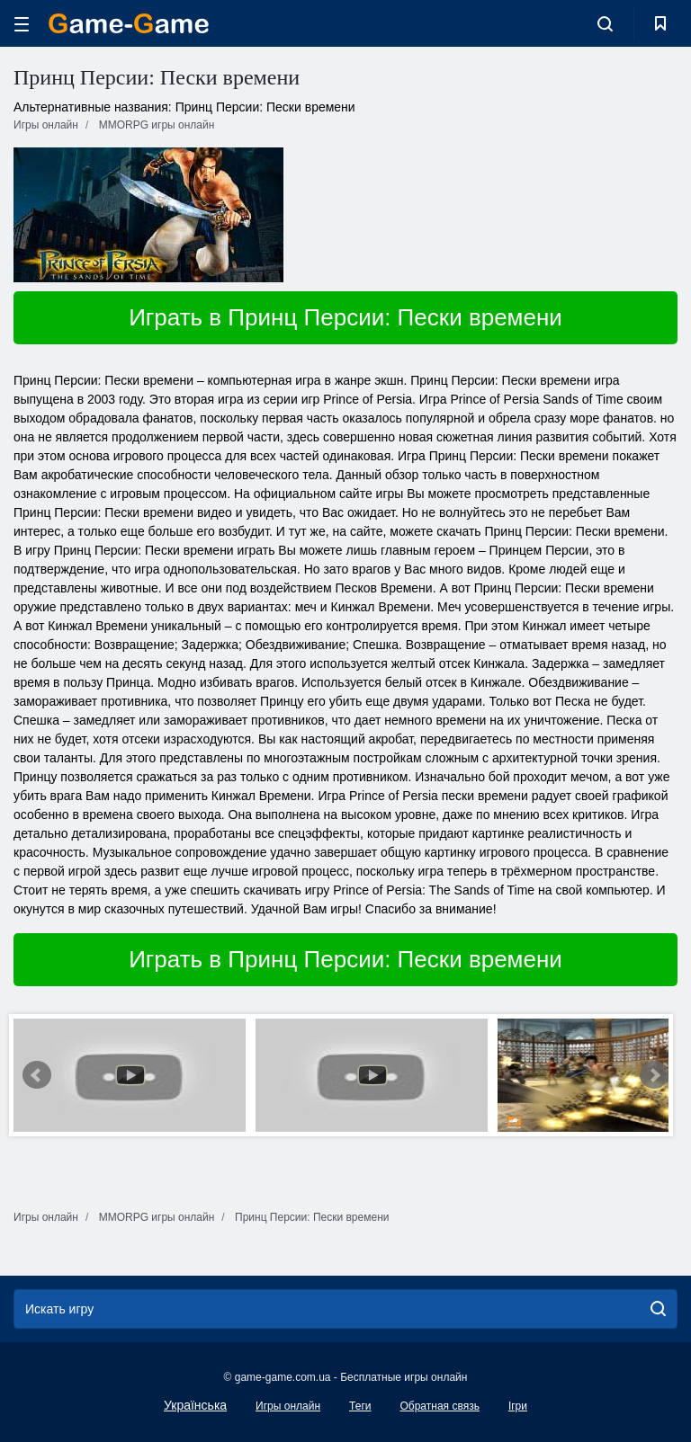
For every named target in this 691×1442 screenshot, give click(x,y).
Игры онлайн (288, 1406)
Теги (360, 1406)
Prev (36, 1075)
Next (654, 1075)
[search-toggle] (605, 23)
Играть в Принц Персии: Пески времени (345, 317)
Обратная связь (439, 1406)
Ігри (517, 1406)
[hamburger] (21, 24)
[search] (658, 1309)
